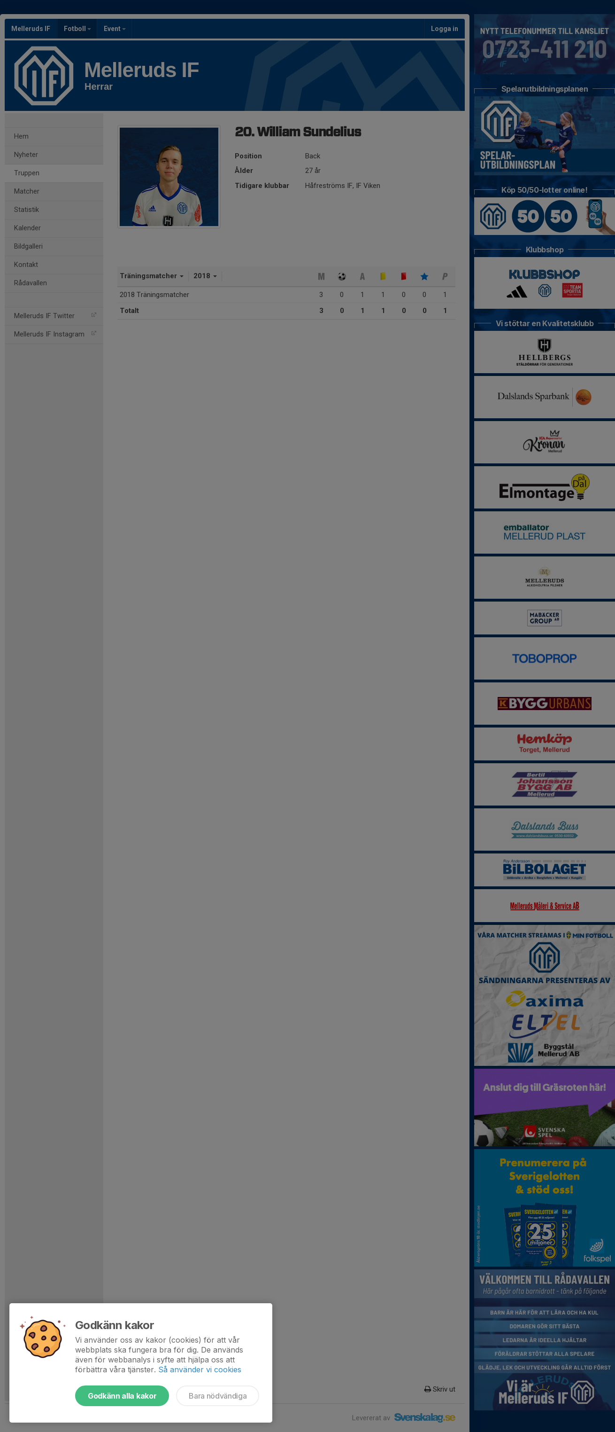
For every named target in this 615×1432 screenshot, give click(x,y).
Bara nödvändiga (217, 1396)
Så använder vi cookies (199, 1369)
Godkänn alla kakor (122, 1396)
